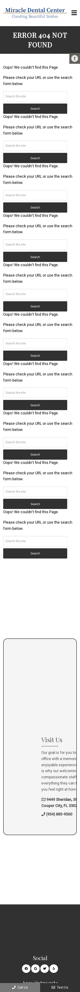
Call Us (20, 987)
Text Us (60, 987)
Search (35, 553)
